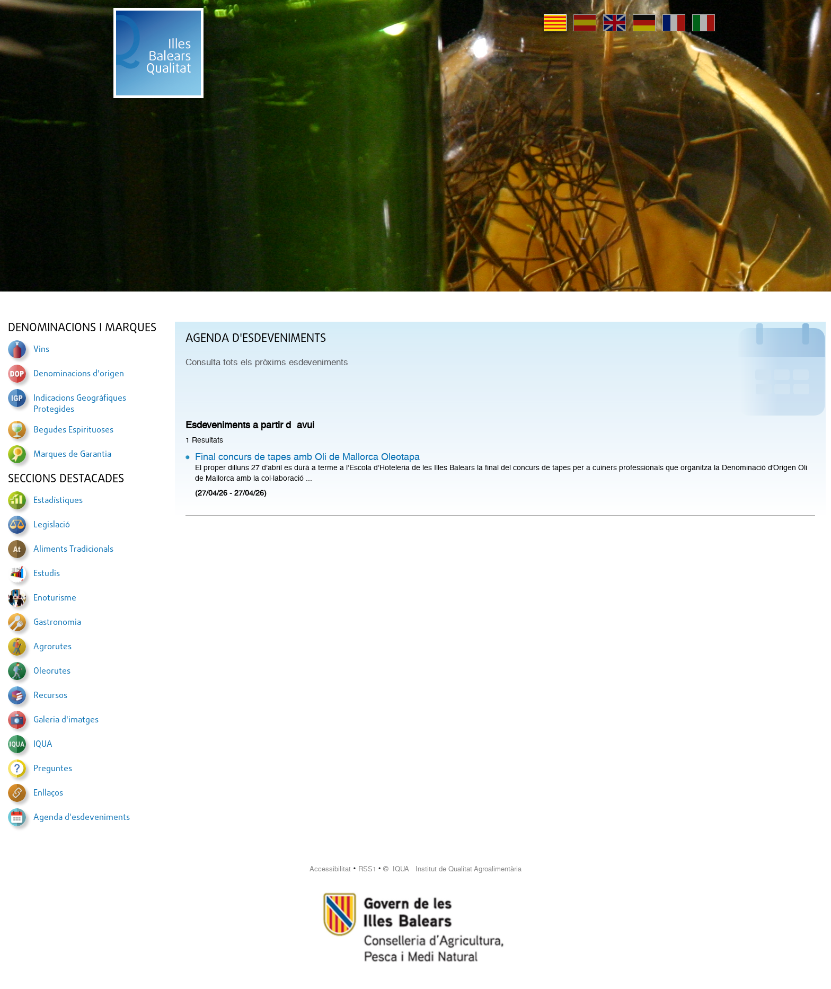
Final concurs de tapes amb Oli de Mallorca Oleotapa (307, 456)
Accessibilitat (330, 869)
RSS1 (367, 869)
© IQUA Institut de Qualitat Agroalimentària (452, 869)
